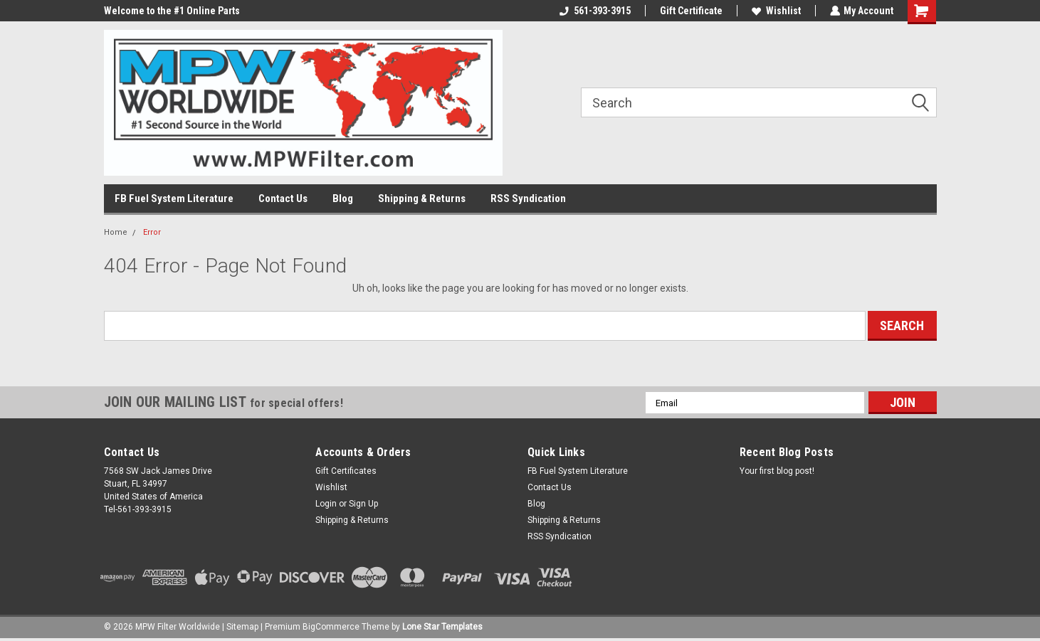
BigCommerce (331, 627)
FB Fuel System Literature (174, 198)
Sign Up (363, 504)
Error (152, 232)
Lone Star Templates (442, 627)
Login (326, 504)
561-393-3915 (594, 10)
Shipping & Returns (422, 198)
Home (115, 232)
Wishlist (775, 10)
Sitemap (242, 627)
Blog (342, 198)
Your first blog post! (777, 471)
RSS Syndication (528, 198)
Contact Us (283, 198)
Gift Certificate (690, 10)
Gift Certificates (346, 471)
